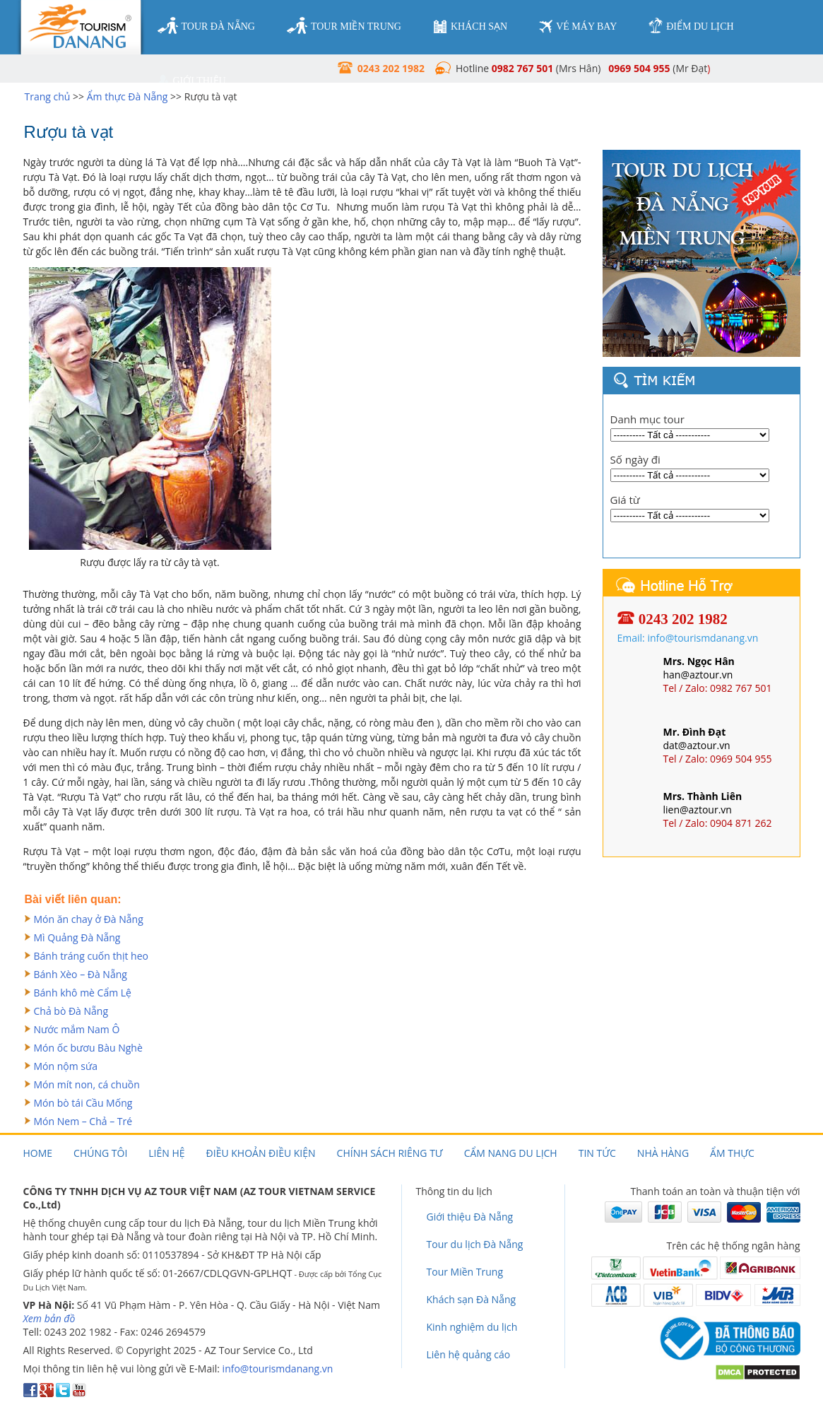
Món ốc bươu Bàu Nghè (88, 1047)
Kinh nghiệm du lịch (472, 1327)
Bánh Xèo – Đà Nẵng (80, 974)
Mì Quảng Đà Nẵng (77, 937)
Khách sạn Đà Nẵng (471, 1299)
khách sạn (470, 26)
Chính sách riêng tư (390, 1153)
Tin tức (597, 1153)
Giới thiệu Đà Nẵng (470, 1216)
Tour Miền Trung (465, 1271)
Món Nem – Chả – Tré (83, 1121)
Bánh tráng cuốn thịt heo (91, 956)
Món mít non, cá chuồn (87, 1084)
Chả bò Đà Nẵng (71, 1011)
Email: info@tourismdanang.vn (688, 638)
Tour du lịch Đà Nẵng (475, 1244)
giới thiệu (192, 81)
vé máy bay (578, 26)
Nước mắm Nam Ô (77, 1029)
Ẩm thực (732, 1153)
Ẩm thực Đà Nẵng (127, 96)
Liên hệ (166, 1153)
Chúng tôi (100, 1153)
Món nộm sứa (66, 1066)
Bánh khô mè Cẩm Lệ (82, 992)
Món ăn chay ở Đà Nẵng (88, 919)
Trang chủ (48, 96)
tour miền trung (344, 26)
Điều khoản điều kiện (261, 1153)
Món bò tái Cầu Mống (83, 1103)
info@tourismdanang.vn (278, 1368)
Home (38, 1153)
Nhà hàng (663, 1153)
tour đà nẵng (206, 26)
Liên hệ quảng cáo (469, 1354)
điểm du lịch (691, 25)
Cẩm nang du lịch (510, 1153)
